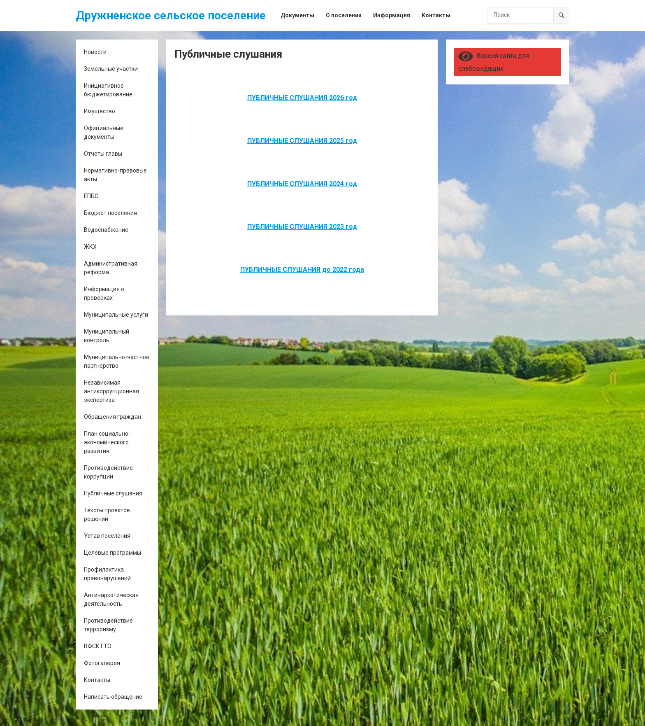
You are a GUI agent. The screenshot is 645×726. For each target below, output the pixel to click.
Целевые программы (112, 552)
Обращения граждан (112, 416)
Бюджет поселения (110, 213)
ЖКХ (90, 246)
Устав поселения (107, 535)
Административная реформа (110, 267)
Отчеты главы (103, 153)
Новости (95, 52)
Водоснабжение (106, 229)
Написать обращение (113, 696)
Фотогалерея (102, 663)
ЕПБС (91, 196)
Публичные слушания (113, 493)
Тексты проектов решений (107, 514)
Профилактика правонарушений (107, 573)
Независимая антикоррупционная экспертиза (111, 391)
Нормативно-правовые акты (115, 174)
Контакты (97, 680)
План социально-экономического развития (107, 442)
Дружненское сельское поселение (171, 15)
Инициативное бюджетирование (108, 90)
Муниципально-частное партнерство (116, 361)
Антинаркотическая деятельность (111, 599)
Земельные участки (111, 68)
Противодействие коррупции (108, 472)
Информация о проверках (104, 293)
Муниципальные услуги (116, 314)
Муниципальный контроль (106, 335)
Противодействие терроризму (108, 625)
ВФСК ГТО (97, 646)
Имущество (99, 111)
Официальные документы (103, 132)
